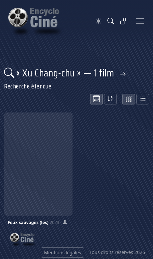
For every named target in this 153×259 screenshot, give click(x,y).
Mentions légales (62, 252)
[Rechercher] (111, 21)
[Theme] (98, 21)
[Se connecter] (123, 21)
